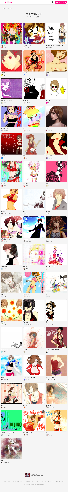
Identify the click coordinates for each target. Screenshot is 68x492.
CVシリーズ (50, 481)
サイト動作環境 (7, 481)
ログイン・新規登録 (61, 2)
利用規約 (28, 481)
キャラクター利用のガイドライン (18, 481)
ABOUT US (61, 481)
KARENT (56, 481)
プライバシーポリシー (35, 481)
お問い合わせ (44, 481)
